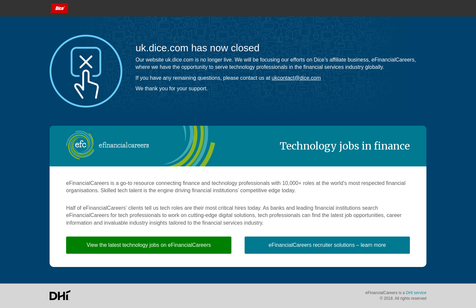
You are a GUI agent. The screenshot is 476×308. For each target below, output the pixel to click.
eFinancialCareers (87, 183)
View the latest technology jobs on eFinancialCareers (149, 245)
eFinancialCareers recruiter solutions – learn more (327, 245)
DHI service (416, 292)
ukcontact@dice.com (296, 78)
